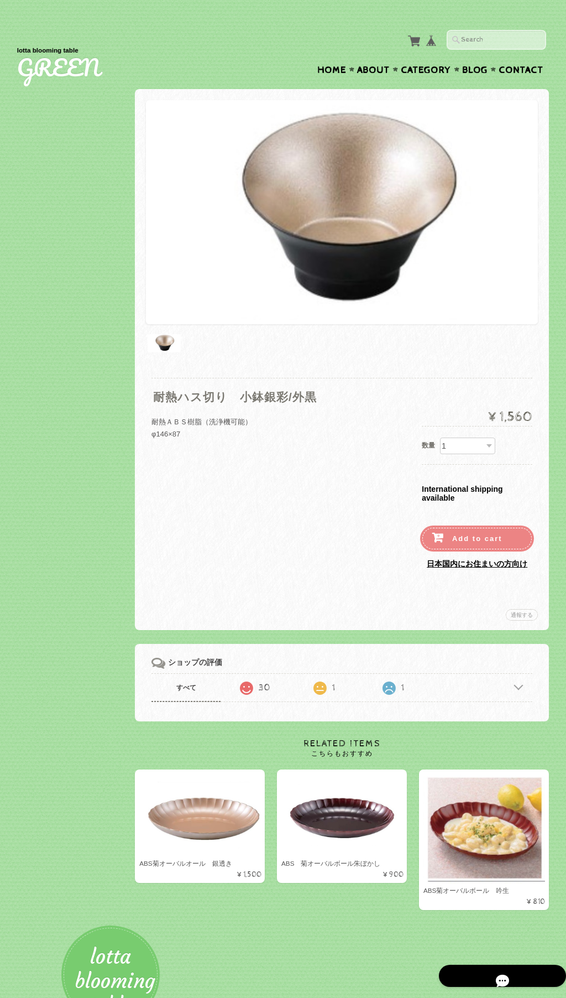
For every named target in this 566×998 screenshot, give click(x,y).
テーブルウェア (56, 208)
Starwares (50, 477)
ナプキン (47, 677)
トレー (44, 584)
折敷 (40, 316)
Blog (475, 48)
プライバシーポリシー (67, 819)
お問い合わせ (54, 797)
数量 (428, 412)
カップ (44, 263)
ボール (44, 245)
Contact (521, 48)
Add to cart (477, 505)
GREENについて (58, 775)
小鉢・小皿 (51, 459)
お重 (40, 370)
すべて (206, 654)
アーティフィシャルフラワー (77, 715)
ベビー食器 (51, 405)
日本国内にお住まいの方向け (477, 530)
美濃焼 (44, 530)
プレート (47, 227)
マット (44, 619)
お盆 (40, 602)
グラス (44, 281)
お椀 (40, 335)
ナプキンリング (58, 695)
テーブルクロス (56, 639)
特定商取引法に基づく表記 (73, 840)
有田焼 (44, 566)
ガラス (44, 424)
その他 (44, 388)
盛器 (40, 352)
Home (331, 48)
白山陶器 (47, 513)
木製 (40, 441)
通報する (522, 582)
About (373, 48)
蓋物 (40, 548)
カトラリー (51, 299)
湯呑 (40, 494)
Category (426, 48)
